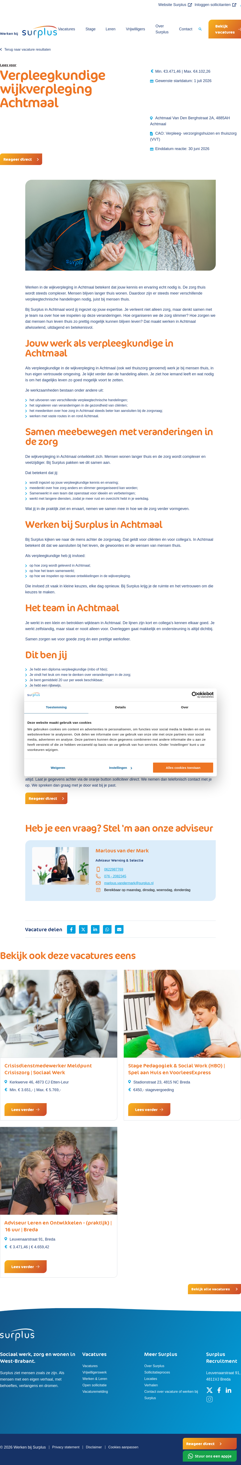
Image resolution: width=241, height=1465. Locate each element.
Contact (176, 29)
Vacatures (67, 29)
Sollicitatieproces (157, 1372)
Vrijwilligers (130, 29)
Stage (90, 29)
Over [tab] (185, 707)
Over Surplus (155, 29)
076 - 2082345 (115, 876)
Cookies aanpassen (123, 1447)
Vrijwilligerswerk (94, 1372)
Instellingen (120, 767)
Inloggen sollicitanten (205, 5)
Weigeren (58, 767)
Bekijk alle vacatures (211, 1289)
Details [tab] (120, 707)
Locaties (150, 1379)
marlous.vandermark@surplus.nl (129, 883)
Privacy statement (65, 1447)
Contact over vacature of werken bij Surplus (171, 1395)
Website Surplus (164, 5)
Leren (108, 29)
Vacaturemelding (95, 1391)
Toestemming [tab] (56, 707)
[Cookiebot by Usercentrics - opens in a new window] (195, 695)
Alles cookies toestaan (183, 767)
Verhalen (151, 1385)
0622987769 (113, 869)
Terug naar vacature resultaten (27, 49)
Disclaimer (94, 1447)
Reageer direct (17, 159)
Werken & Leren (94, 1379)
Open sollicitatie (94, 1385)
